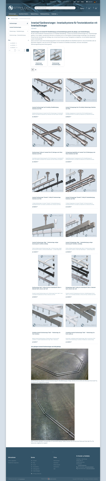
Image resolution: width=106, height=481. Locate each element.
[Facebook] (53, 452)
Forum (82, 1)
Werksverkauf (53, 1)
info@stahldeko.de (82, 465)
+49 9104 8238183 (89, 467)
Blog (74, 1)
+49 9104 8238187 (90, 468)
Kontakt (59, 1)
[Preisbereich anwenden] (27, 50)
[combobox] (55, 7)
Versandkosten (22, 479)
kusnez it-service (52, 479)
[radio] (32, 69)
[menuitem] (13, 14)
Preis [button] (9, 40)
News (78, 1)
